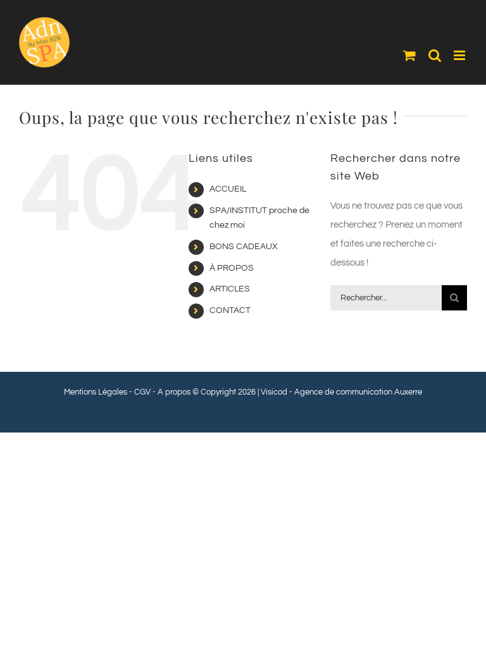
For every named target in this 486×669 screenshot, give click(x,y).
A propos (174, 392)
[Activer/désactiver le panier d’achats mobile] (409, 55)
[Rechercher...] (386, 297)
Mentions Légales (95, 392)
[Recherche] (454, 297)
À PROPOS (231, 268)
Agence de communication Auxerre (358, 392)
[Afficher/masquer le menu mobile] (460, 55)
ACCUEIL (227, 189)
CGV (142, 392)
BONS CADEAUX (243, 246)
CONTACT (230, 310)
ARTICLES (229, 289)
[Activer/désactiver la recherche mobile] (434, 55)
